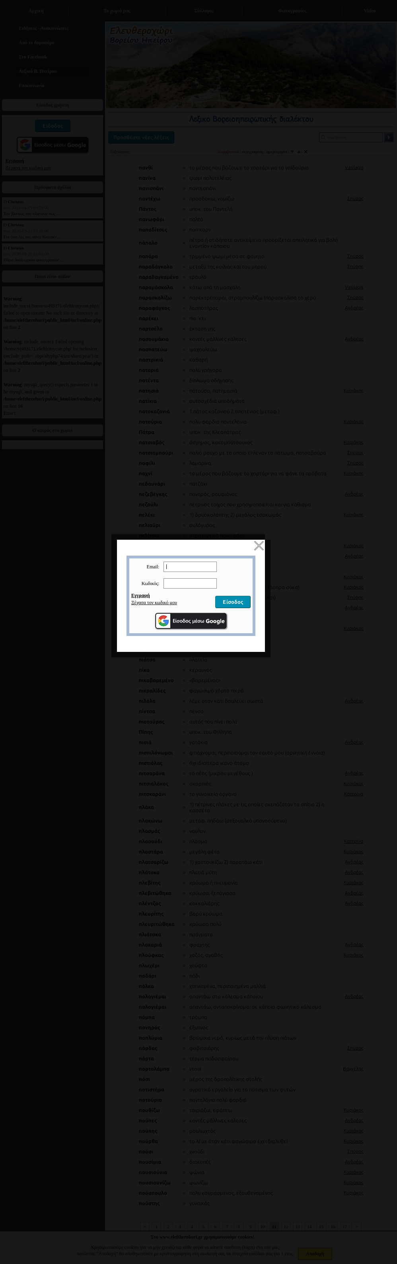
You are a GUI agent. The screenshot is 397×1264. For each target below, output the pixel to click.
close (266, 553)
